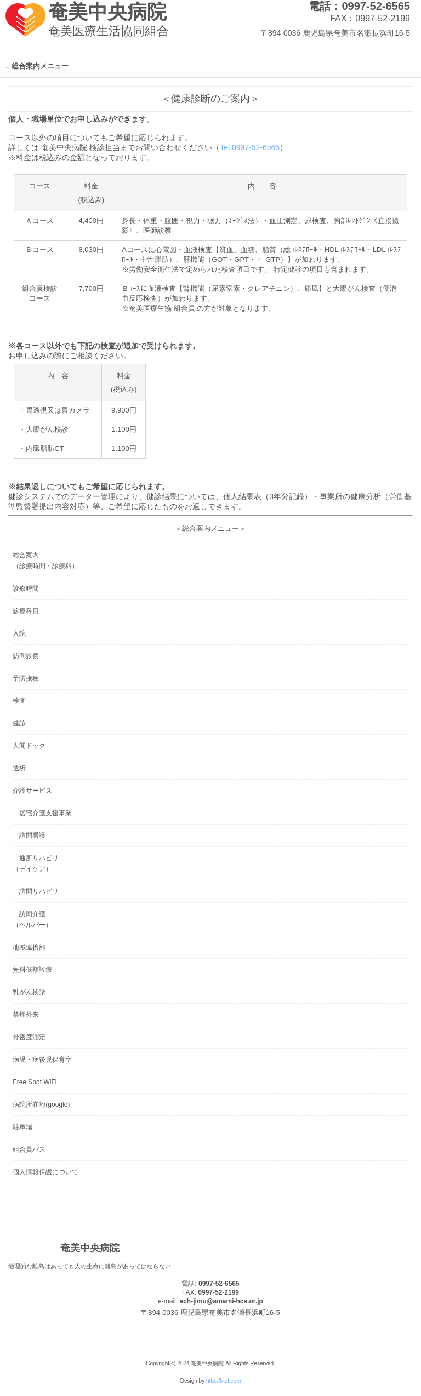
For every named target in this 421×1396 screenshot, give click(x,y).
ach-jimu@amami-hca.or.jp (221, 1301)
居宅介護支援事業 (42, 813)
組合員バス (29, 1149)
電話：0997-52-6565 (359, 6)
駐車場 (22, 1127)
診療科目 (26, 611)
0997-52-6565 (219, 1284)
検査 (19, 701)
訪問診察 (26, 656)
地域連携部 (29, 947)
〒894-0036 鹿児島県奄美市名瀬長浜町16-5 (335, 32)
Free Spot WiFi (34, 1082)
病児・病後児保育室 (42, 1059)
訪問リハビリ (36, 891)
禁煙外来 (26, 1015)
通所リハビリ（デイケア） (36, 863)
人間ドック (29, 746)
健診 (19, 723)
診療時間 (26, 588)
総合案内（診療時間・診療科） (45, 560)
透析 (19, 768)
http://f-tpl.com (223, 1381)
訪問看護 (29, 835)
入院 (19, 633)
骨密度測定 (29, 1037)
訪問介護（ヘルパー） (32, 919)
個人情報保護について (45, 1172)
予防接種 (26, 678)
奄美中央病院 (107, 12)
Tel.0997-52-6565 (250, 147)
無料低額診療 (32, 970)
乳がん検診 (29, 992)
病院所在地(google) (41, 1104)
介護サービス (32, 790)
